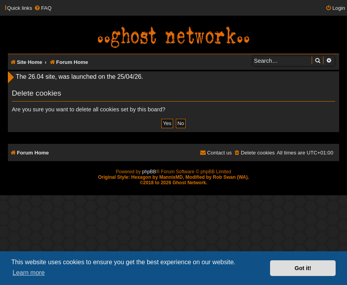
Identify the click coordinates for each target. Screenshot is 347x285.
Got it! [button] (303, 268)
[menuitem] (42, 8)
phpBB (149, 171)
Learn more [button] (29, 272)
